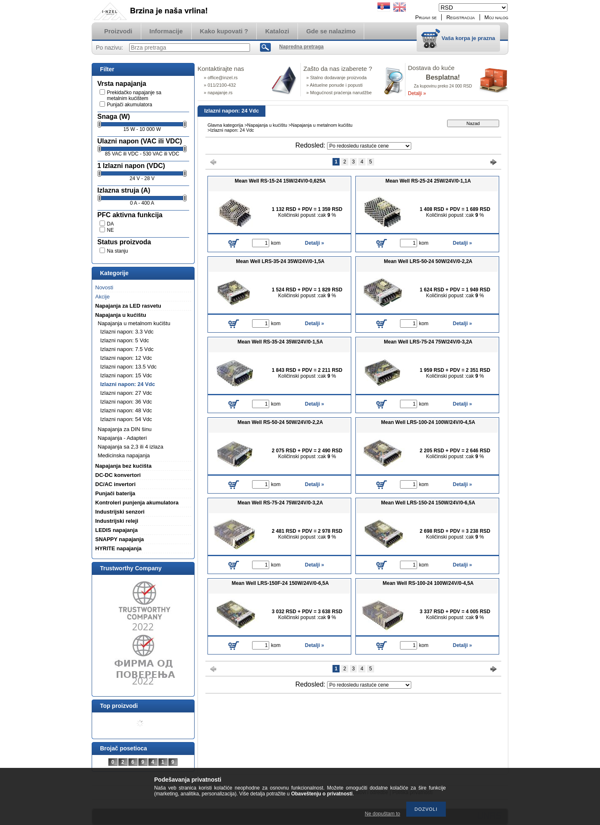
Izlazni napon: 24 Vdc (127, 384)
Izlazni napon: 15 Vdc (126, 375)
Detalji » (417, 93)
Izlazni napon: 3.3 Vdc (127, 331)
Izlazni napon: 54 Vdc (126, 419)
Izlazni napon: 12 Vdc (126, 358)
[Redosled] (369, 146)
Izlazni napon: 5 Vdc (124, 340)
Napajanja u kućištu (267, 125)
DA (110, 224)
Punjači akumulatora (129, 105)
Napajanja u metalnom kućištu (321, 125)
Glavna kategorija (225, 125)
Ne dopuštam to (382, 814)
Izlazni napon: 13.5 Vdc (128, 367)
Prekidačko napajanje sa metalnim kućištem (134, 95)
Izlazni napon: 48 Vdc (126, 410)
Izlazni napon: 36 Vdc (126, 402)
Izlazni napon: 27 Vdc (126, 393)
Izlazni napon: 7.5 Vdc (127, 349)
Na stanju (117, 251)
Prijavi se (426, 17)
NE (110, 230)
